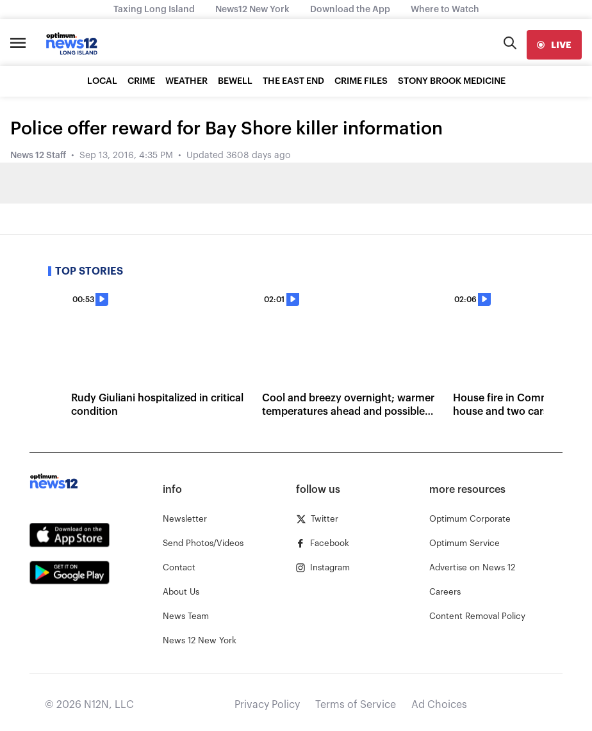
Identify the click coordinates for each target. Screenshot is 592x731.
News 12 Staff (38, 155)
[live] (554, 45)
